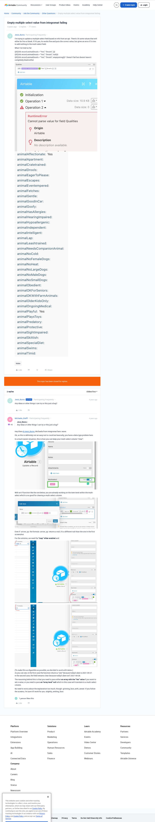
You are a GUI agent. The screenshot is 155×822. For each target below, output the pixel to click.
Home (6, 13)
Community (16, 13)
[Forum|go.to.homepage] (15, 5)
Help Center (98, 5)
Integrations (16, 737)
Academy (86, 5)
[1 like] (24, 698)
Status (13, 785)
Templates (125, 753)
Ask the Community (31, 13)
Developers (125, 742)
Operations (52, 742)
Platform (14, 726)
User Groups (51, 5)
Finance (51, 758)
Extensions (15, 742)
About (13, 768)
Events (76, 5)
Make (18, 363)
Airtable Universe (128, 758)
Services (124, 737)
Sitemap (54, 818)
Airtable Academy (92, 731)
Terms (74, 818)
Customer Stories (92, 753)
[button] (128, 5)
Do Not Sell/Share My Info (91, 818)
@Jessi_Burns (28, 431)
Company (14, 763)
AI (11, 753)
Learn (87, 726)
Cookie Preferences (114, 818)
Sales (49, 753)
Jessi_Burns (20, 35)
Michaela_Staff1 (21, 418)
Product (51, 731)
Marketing (52, 737)
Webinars (88, 758)
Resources (125, 726)
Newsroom (15, 790)
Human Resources (56, 747)
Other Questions (48, 13)
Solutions (51, 726)
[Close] (48, 802)
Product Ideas (64, 5)
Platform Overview (19, 731)
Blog (12, 779)
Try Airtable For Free (19, 795)
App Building (16, 747)
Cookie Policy (37, 813)
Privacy (65, 818)
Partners (124, 731)
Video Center (90, 742)
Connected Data (18, 758)
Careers (13, 774)
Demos (87, 747)
